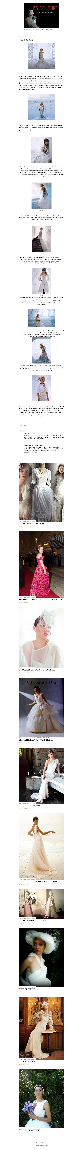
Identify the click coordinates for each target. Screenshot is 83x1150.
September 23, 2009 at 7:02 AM (31, 440)
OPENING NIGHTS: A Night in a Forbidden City (41, 599)
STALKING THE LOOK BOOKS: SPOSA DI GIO (38, 881)
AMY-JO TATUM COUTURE (35, 29)
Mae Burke (45, 1145)
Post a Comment (23, 455)
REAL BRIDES (48, 29)
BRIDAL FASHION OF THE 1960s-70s (34, 920)
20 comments (26, 742)
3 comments (26, 923)
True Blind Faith (28, 433)
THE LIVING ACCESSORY (29, 1130)
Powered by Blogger (41, 1143)
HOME (26, 29)
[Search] (63, 4)
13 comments (26, 991)
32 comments (26, 672)
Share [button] (20, 425)
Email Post (25, 425)
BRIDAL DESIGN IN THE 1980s (32, 523)
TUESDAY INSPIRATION (29, 1061)
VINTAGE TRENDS (27, 989)
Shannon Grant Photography (31, 445)
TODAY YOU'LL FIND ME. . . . (31, 805)
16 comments (26, 1064)
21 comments (26, 884)
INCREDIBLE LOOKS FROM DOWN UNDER (37, 670)
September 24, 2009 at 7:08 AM (31, 452)
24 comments (26, 808)
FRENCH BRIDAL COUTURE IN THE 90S (36, 740)
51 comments (26, 602)
